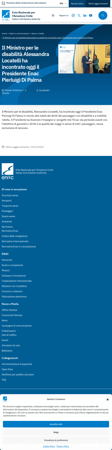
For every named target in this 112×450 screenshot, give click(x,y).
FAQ (4, 379)
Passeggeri (7, 211)
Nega (55, 432)
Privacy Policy (63, 446)
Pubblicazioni (9, 330)
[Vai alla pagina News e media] (38, 33)
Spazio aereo (8, 216)
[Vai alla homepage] (24, 15)
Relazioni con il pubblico (14, 286)
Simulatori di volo (11, 345)
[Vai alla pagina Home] (4, 33)
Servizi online (77, 3)
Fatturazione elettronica (14, 296)
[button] (107, 399)
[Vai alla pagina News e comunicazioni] (19, 33)
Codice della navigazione (14, 236)
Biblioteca (7, 350)
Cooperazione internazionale (17, 280)
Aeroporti (7, 200)
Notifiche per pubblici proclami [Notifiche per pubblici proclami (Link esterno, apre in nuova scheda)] (18, 374)
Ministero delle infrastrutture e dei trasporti (26, 2)
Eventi (5, 340)
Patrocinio (7, 259)
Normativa (7, 226)
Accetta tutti (56, 424)
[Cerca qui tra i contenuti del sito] (102, 15)
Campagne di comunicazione (17, 325)
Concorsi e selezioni (12, 291)
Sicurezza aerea (10, 195)
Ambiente (7, 221)
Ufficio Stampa (9, 309)
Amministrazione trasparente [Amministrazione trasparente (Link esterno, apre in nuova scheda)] (17, 364)
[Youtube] (90, 15)
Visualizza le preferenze (56, 440)
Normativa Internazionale (15, 241)
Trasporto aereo (10, 205)
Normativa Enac (10, 230)
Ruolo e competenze (12, 265)
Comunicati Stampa (12, 315)
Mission (6, 270)
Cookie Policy (49, 446)
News (5, 320)
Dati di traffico (9, 335)
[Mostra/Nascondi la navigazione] (53, 15)
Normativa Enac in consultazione (19, 246)
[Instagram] (73, 15)
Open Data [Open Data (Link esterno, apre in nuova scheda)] (7, 369)
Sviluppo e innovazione (14, 275)
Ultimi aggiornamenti (98, 3)
